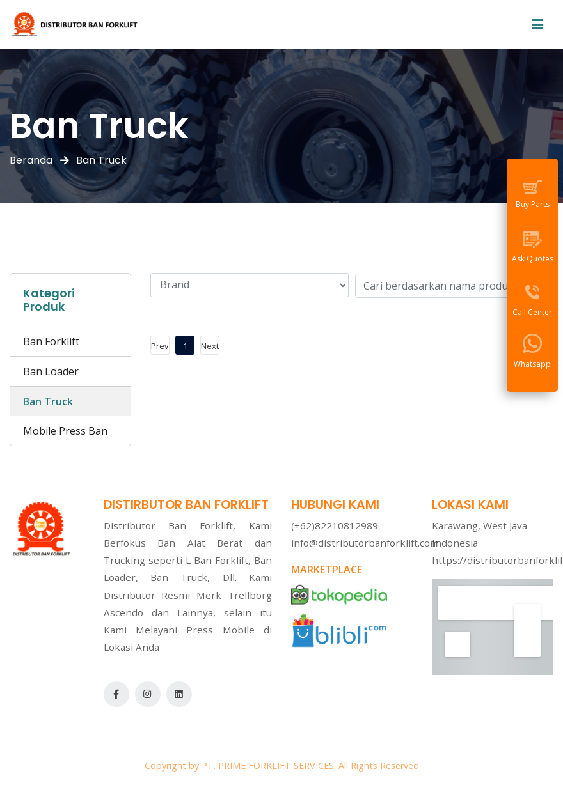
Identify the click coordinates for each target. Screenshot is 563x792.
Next (210, 346)
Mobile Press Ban (65, 431)
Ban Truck (48, 401)
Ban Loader (51, 371)
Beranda (31, 160)
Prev (160, 346)
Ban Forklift (51, 341)
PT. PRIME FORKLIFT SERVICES (268, 765)
